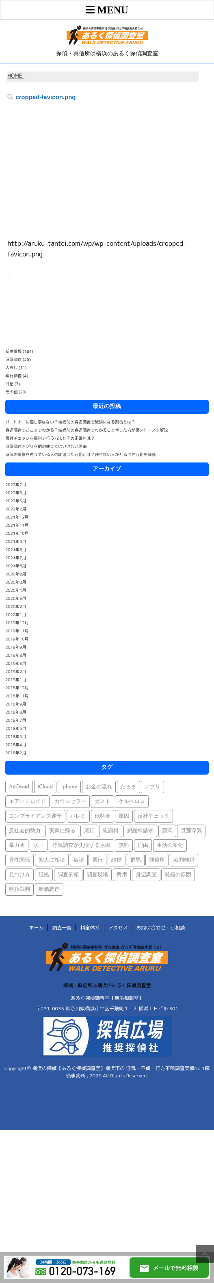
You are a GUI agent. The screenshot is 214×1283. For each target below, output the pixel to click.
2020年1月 (15, 614)
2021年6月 (15, 566)
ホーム (36, 927)
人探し (11, 367)
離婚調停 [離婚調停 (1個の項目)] (49, 889)
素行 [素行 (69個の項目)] (97, 860)
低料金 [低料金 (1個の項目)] (102, 816)
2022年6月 (15, 492)
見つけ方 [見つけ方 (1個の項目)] (19, 874)
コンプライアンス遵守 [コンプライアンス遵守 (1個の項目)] (35, 816)
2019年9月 (15, 647)
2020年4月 (15, 590)
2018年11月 (16, 696)
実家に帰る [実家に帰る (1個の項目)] (62, 831)
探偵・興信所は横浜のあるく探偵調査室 (107, 985)
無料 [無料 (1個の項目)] (124, 845)
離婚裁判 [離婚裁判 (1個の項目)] (19, 889)
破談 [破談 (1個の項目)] (78, 860)
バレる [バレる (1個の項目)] (78, 816)
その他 (11, 392)
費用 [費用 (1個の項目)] (122, 874)
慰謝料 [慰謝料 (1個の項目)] (111, 831)
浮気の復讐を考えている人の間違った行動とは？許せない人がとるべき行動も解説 (80, 454)
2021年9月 (15, 541)
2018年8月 (15, 712)
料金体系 (89, 927)
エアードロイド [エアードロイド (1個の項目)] (27, 801)
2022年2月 (15, 509)
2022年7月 (15, 484)
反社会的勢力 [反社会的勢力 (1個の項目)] (25, 831)
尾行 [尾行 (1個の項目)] (89, 831)
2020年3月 (15, 598)
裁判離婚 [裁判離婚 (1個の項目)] (184, 860)
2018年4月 (15, 744)
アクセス (118, 927)
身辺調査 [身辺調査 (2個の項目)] (146, 874)
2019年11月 (16, 631)
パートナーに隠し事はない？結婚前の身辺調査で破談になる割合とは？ (70, 422)
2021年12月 (16, 517)
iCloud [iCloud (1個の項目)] (45, 787)
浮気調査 (13, 359)
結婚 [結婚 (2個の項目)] (116, 860)
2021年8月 (15, 549)
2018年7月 (15, 720)
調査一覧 (61, 927)
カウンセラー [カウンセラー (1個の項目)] (70, 801)
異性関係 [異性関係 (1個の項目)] (19, 860)
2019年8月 (15, 655)
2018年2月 (15, 752)
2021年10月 (16, 533)
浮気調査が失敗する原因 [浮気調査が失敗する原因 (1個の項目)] (81, 845)
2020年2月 (15, 606)
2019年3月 (15, 663)
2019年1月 (15, 679)
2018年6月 (15, 728)
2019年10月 (16, 639)
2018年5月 (15, 736)
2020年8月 (15, 582)
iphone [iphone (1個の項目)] (69, 787)
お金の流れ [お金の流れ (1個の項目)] (99, 787)
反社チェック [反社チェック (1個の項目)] (153, 816)
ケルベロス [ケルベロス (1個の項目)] (132, 801)
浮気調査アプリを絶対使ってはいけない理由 (45, 446)
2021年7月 (15, 557)
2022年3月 (15, 501)
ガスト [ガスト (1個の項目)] (102, 801)
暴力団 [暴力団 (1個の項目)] (17, 845)
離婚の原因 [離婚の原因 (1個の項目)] (178, 874)
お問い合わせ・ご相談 (160, 927)
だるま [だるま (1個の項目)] (128, 787)
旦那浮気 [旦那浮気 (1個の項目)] (191, 831)
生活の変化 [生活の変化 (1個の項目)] (170, 845)
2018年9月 (15, 704)
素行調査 (13, 375)
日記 (9, 383)
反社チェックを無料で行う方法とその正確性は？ (50, 438)
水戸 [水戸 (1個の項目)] (38, 845)
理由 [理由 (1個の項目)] (143, 845)
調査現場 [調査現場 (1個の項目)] (97, 874)
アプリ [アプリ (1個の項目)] (152, 787)
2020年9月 (15, 574)
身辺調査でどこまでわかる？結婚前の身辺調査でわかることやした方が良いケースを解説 (86, 430)
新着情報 (13, 351)
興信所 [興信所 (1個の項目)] (157, 860)
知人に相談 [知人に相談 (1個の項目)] (52, 860)
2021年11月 (16, 525)
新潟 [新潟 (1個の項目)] (167, 831)
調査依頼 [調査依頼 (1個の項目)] (68, 874)
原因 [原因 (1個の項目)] (124, 816)
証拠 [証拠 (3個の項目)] (44, 874)
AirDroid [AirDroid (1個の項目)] (19, 787)
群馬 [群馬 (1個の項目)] (135, 860)
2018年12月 (16, 687)
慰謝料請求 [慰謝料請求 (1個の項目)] (140, 831)
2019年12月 (16, 622)
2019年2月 (15, 671)
